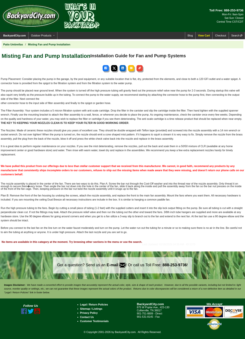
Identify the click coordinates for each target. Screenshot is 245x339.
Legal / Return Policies (94, 304)
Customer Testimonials (94, 321)
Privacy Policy (89, 312)
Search (236, 35)
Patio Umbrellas (13, 44)
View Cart (204, 35)
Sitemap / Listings (91, 308)
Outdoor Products (41, 35)
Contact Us (87, 317)
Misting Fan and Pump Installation (49, 44)
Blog (190, 35)
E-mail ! (117, 265)
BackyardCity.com (14, 35)
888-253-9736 (234, 10)
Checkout (220, 35)
